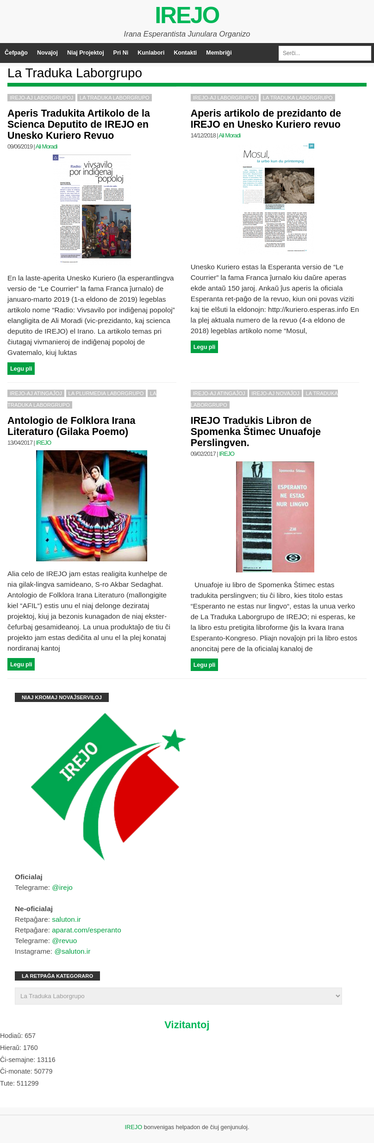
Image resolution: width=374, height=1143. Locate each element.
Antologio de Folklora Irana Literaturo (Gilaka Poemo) (71, 426)
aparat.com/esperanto (86, 930)
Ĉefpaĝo (16, 53)
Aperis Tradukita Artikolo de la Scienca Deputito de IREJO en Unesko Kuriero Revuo (78, 124)
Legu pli (21, 368)
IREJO (187, 15)
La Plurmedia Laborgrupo (106, 393)
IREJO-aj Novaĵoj (275, 393)
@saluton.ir (72, 951)
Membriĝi (218, 53)
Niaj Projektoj (85, 53)
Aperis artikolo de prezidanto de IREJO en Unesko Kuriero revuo (266, 119)
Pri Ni (121, 53)
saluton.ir (66, 919)
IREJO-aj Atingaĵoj (36, 393)
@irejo (62, 887)
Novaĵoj (47, 53)
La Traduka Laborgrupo (115, 97)
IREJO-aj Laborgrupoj (41, 97)
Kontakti (185, 53)
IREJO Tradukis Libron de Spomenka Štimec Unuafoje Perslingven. (256, 431)
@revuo (64, 940)
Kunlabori (150, 53)
